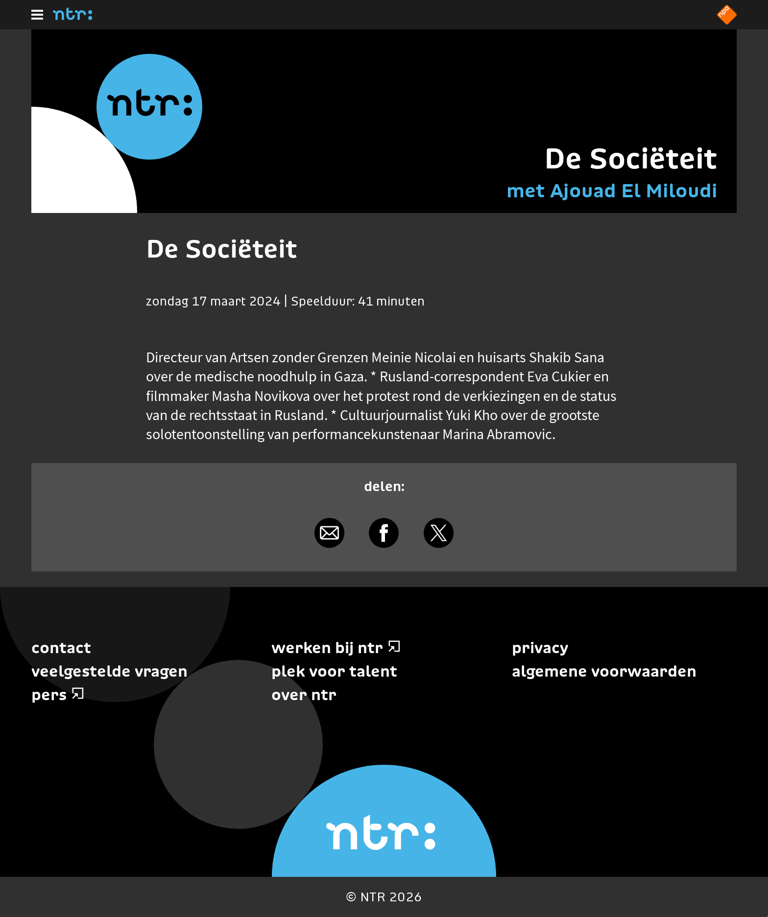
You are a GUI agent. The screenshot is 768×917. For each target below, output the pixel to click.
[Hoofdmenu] (37, 14)
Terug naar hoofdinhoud (767, 916)
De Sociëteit (631, 158)
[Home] (72, 17)
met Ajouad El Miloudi (612, 190)
